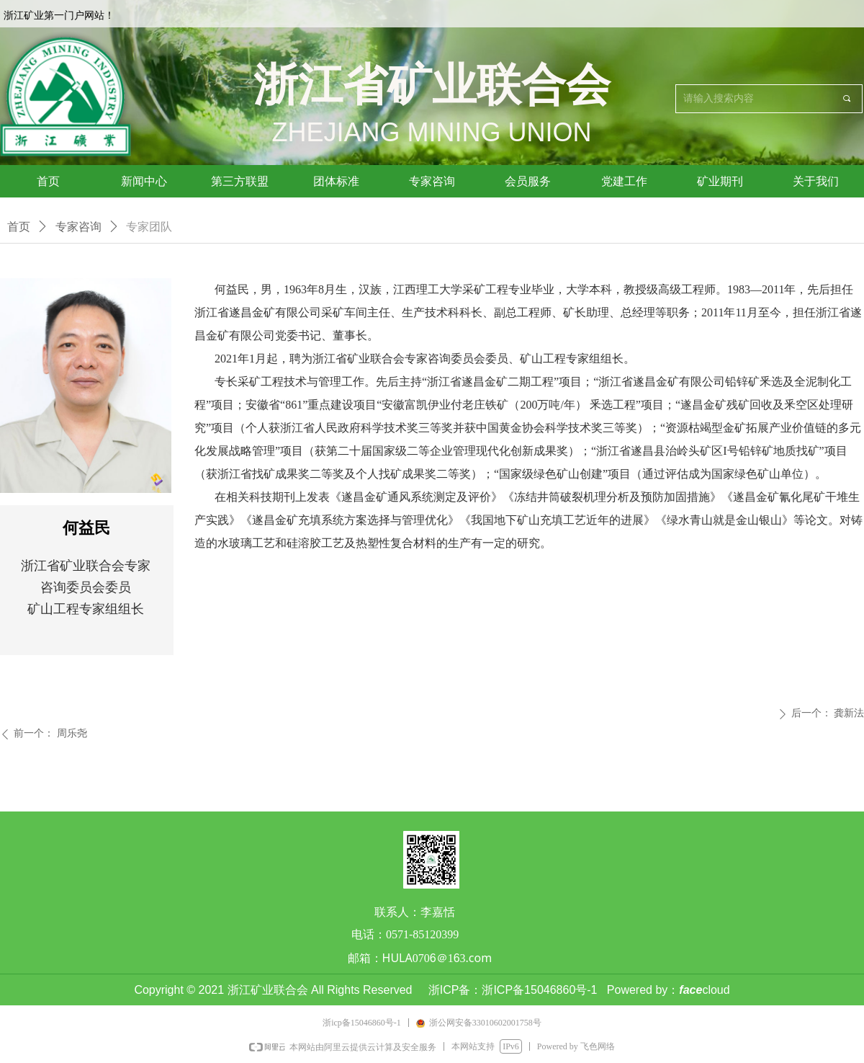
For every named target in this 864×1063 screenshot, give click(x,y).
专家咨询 (78, 227)
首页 (18, 227)
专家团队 (149, 227)
